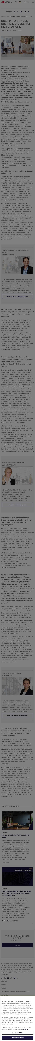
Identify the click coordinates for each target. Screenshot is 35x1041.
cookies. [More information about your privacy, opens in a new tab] (25, 1029)
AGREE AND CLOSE (17, 1037)
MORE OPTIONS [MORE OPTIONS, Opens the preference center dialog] (17, 1032)
